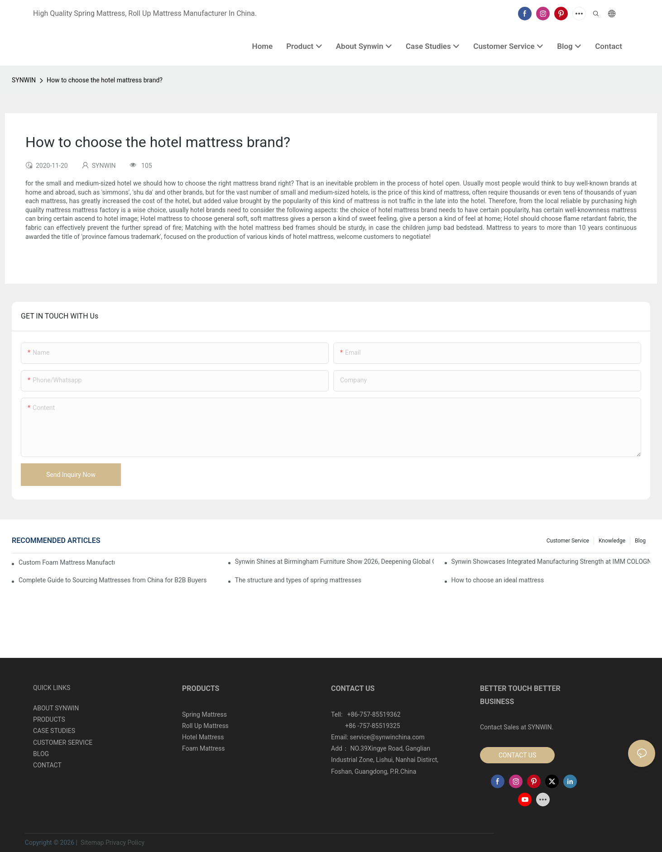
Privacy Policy (125, 842)
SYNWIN (24, 80)
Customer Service (568, 541)
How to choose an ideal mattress (497, 580)
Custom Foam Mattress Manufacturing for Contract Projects (67, 562)
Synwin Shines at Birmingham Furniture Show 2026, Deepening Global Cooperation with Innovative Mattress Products (334, 561)
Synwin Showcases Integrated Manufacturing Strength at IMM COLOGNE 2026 (550, 561)
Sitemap (91, 842)
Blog (640, 541)
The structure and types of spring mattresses (298, 580)
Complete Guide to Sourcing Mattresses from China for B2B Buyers (112, 580)
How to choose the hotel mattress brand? (105, 80)
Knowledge (612, 541)
